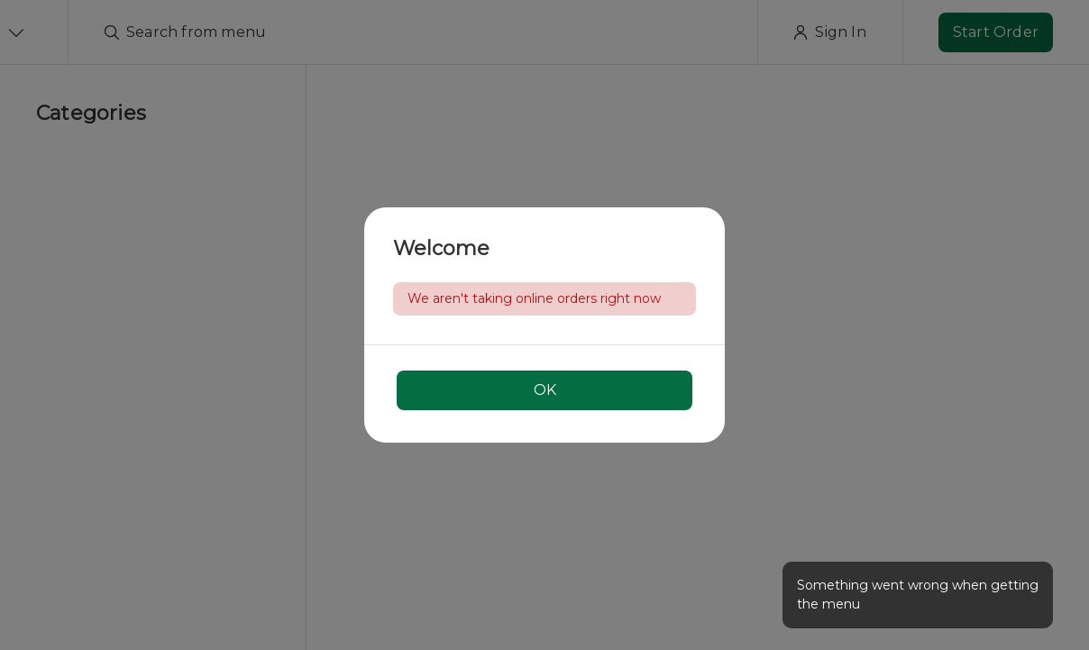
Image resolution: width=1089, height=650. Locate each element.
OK (545, 389)
